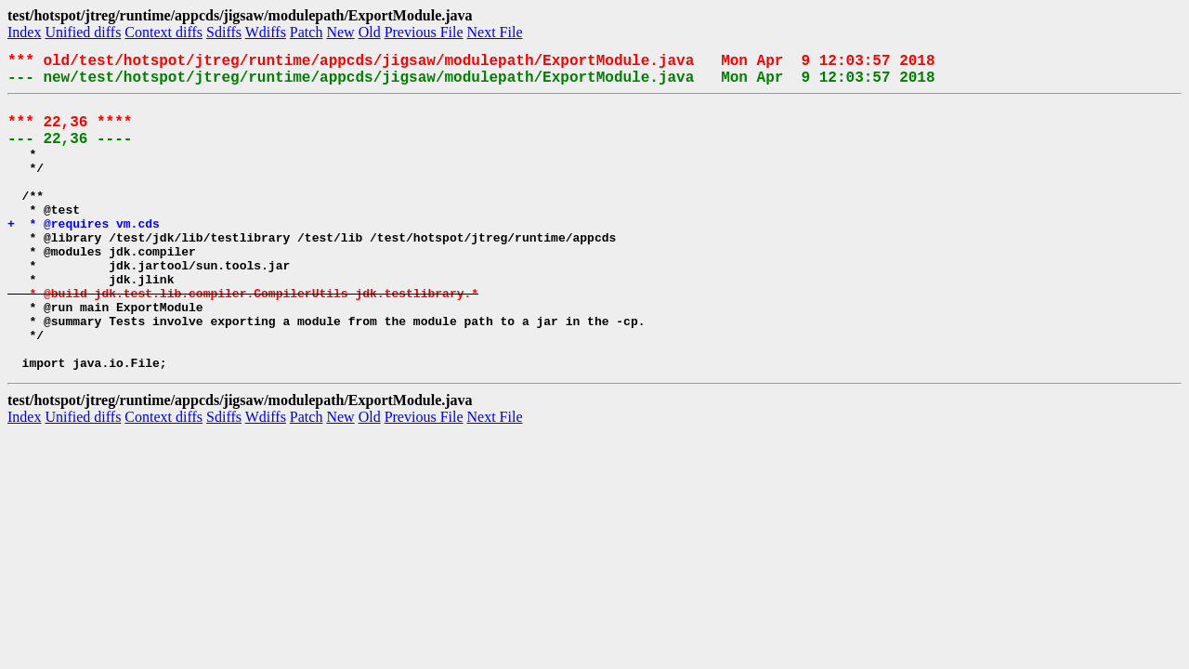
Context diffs (163, 32)
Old (370, 32)
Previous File (424, 32)
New (340, 32)
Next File (495, 32)
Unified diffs (83, 32)
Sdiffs (224, 32)
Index (24, 32)
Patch (306, 32)
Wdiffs (265, 32)
